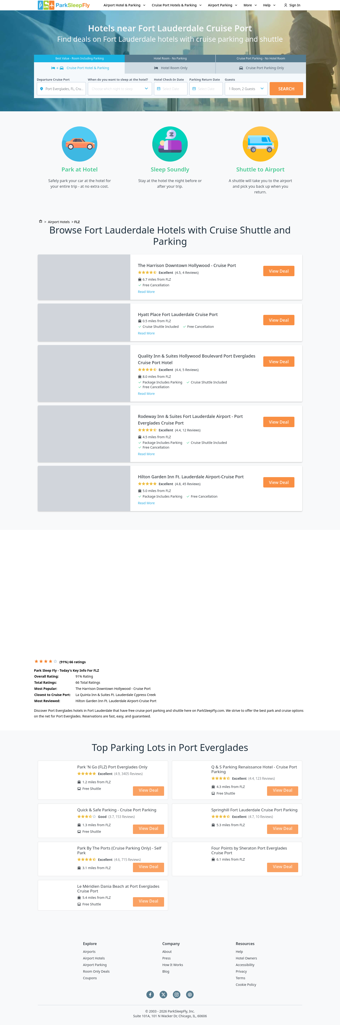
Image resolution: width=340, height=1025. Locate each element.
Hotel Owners (246, 958)
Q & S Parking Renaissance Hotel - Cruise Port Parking (254, 769)
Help (239, 951)
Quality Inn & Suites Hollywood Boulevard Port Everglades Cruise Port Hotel (196, 359)
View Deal (279, 271)
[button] (125, 5)
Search (286, 89)
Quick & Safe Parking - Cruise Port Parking (116, 810)
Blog (165, 971)
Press (166, 958)
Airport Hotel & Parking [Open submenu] (125, 5)
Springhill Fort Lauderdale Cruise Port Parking (254, 810)
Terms (240, 978)
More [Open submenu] (251, 5)
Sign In (292, 5)
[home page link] (64, 5)
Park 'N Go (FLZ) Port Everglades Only (112, 767)
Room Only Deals (96, 971)
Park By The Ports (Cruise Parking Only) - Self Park (119, 850)
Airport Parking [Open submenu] (223, 5)
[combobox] (246, 88)
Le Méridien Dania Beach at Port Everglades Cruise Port (118, 888)
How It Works (172, 964)
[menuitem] (125, 5)
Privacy (241, 971)
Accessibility (245, 964)
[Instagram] (176, 994)
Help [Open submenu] (269, 5)
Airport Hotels (59, 222)
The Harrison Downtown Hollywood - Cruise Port (187, 265)
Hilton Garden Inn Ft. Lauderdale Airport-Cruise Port (191, 476)
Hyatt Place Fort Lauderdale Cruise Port (178, 314)
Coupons (90, 978)
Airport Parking (95, 964)
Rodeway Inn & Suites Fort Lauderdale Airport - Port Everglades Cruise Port (190, 419)
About (167, 951)
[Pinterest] (189, 994)
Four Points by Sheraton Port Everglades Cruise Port (249, 850)
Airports (89, 951)
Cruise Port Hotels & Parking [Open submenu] (177, 5)
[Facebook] (150, 994)
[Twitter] (163, 994)
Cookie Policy (246, 984)
